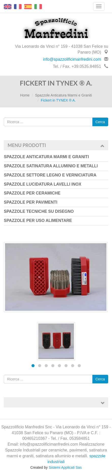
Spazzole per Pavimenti (30, 202)
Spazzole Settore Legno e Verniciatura (50, 175)
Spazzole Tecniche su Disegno (39, 211)
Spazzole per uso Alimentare (38, 220)
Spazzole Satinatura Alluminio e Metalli (51, 166)
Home (24, 95)
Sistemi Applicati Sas (65, 467)
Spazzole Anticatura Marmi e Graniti (63, 95)
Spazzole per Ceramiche (32, 193)
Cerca (100, 122)
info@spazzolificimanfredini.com (72, 59)
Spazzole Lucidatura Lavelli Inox (42, 184)
